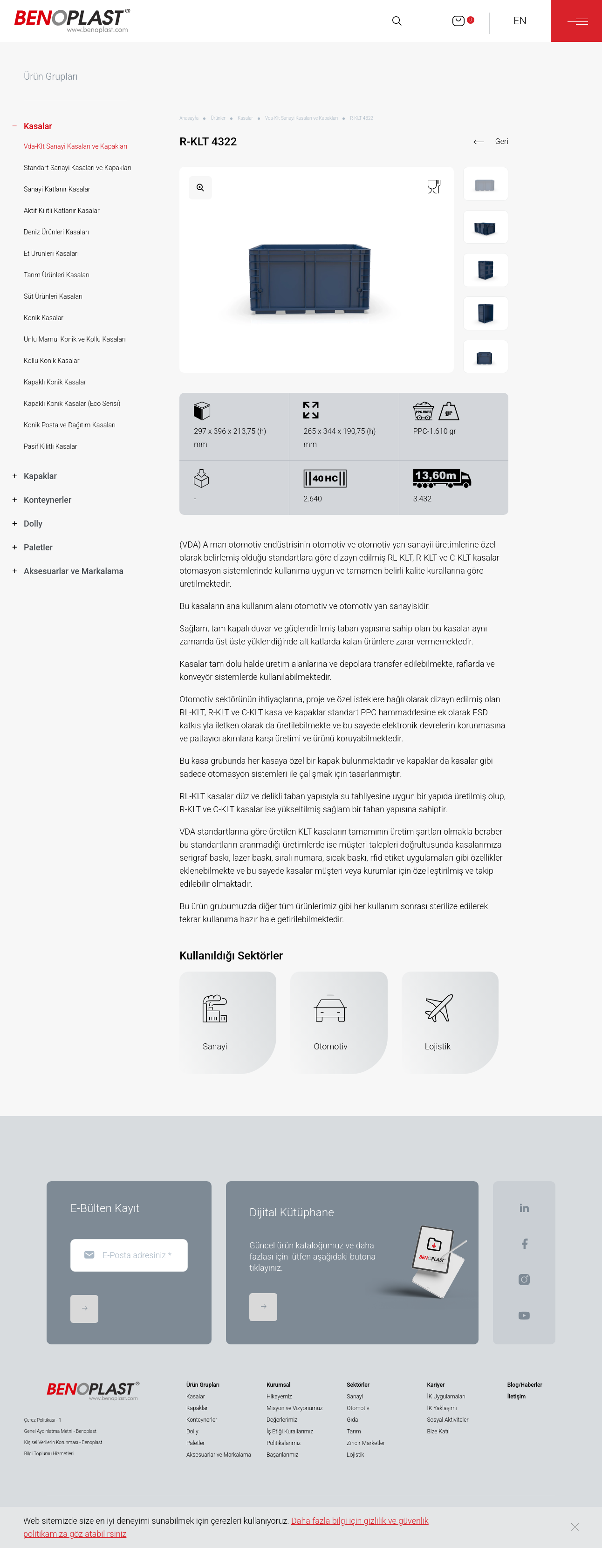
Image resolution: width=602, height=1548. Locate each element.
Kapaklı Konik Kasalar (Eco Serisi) (72, 403)
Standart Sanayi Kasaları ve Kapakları (77, 167)
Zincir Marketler (366, 1443)
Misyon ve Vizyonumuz (294, 1408)
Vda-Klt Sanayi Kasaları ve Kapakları (75, 146)
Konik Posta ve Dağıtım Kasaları (70, 425)
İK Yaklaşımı (442, 1408)
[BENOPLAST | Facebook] (524, 1246)
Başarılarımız (282, 1455)
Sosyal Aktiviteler (448, 1420)
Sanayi (355, 1396)
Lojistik (355, 1455)
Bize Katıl (438, 1431)
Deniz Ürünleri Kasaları (56, 232)
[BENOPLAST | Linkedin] (524, 1210)
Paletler (195, 1443)
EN (520, 21)
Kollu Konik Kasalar (52, 360)
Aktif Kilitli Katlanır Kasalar (62, 210)
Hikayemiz (279, 1396)
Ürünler (218, 118)
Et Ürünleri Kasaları (51, 253)
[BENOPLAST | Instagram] (524, 1282)
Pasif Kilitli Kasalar (50, 446)
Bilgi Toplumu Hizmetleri (49, 1453)
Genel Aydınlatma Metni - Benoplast (60, 1431)
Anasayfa (188, 118)
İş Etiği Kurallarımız (290, 1431)
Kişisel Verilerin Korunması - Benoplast (63, 1442)
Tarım (354, 1431)
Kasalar (245, 118)
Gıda (352, 1420)
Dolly (192, 1431)
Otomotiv (358, 1408)
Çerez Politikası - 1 (43, 1420)
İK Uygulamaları (446, 1396)
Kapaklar (197, 1408)
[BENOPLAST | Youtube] (524, 1318)
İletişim (516, 1396)
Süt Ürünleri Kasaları (53, 296)
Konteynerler (201, 1420)
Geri (501, 141)
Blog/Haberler (524, 1385)
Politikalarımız (284, 1443)
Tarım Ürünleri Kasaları (56, 275)
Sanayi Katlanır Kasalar (57, 189)
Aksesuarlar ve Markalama (218, 1455)
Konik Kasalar (43, 318)
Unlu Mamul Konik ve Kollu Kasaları (75, 339)
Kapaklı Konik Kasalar (55, 382)
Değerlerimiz (282, 1420)
